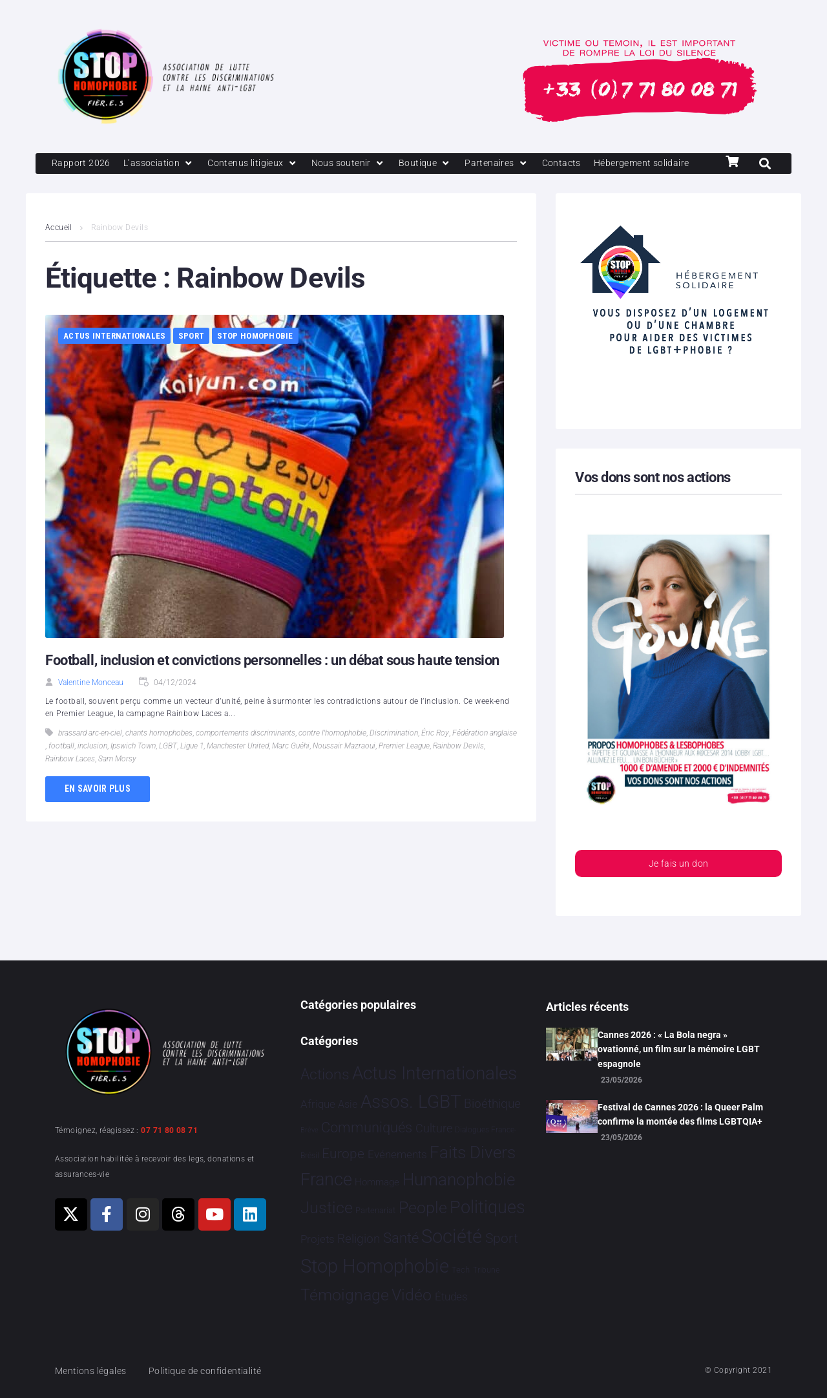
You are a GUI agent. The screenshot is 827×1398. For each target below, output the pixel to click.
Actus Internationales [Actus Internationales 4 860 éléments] (434, 1073)
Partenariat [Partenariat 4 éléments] (375, 1210)
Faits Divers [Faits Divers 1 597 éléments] (473, 1152)
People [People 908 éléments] (423, 1207)
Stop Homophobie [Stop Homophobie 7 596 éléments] (374, 1267)
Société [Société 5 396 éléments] (451, 1236)
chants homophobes (159, 756)
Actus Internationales (114, 359)
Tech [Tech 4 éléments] (461, 1270)
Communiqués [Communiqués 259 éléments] (366, 1128)
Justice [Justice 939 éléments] (326, 1207)
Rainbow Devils (458, 769)
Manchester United (238, 769)
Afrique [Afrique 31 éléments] (317, 1104)
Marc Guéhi (290, 769)
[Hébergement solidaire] (102, 186)
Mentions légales (93, 1371)
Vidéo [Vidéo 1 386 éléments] (412, 1295)
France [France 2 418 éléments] (326, 1179)
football (61, 769)
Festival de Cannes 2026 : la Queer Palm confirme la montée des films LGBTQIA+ (680, 1114)
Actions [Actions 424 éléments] (325, 1074)
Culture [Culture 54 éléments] (433, 1129)
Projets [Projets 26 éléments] (317, 1239)
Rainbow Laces (70, 782)
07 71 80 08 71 (169, 1130)
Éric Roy (435, 756)
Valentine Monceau (90, 705)
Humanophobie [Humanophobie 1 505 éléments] (459, 1179)
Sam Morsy (117, 782)
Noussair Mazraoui (344, 769)
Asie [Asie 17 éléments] (347, 1105)
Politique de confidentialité (213, 1371)
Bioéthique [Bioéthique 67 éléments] (492, 1104)
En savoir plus (98, 812)
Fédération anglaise (484, 756)
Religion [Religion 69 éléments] (358, 1239)
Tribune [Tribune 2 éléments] (486, 1270)
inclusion (92, 769)
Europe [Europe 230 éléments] (343, 1153)
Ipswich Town (133, 769)
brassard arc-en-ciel (90, 756)
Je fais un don (678, 888)
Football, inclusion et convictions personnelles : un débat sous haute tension (272, 683)
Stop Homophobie (255, 359)
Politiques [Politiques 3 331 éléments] (487, 1207)
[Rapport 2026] (81, 164)
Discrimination (394, 756)
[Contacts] (577, 164)
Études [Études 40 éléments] (451, 1297)
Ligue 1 (192, 769)
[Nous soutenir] (358, 164)
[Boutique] (437, 164)
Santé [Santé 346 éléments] (401, 1237)
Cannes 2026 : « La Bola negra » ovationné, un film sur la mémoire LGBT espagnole (679, 1049)
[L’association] (161, 164)
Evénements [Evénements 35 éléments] (397, 1154)
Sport (191, 359)
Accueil (58, 250)
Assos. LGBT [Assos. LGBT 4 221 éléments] (411, 1102)
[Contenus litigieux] (259, 164)
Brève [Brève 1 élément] (309, 1131)
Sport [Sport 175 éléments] (501, 1238)
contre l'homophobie (332, 756)
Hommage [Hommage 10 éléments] (377, 1182)
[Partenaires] (510, 164)
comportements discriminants (245, 756)
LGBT (168, 769)
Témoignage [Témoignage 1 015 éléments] (344, 1295)
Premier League (404, 769)
